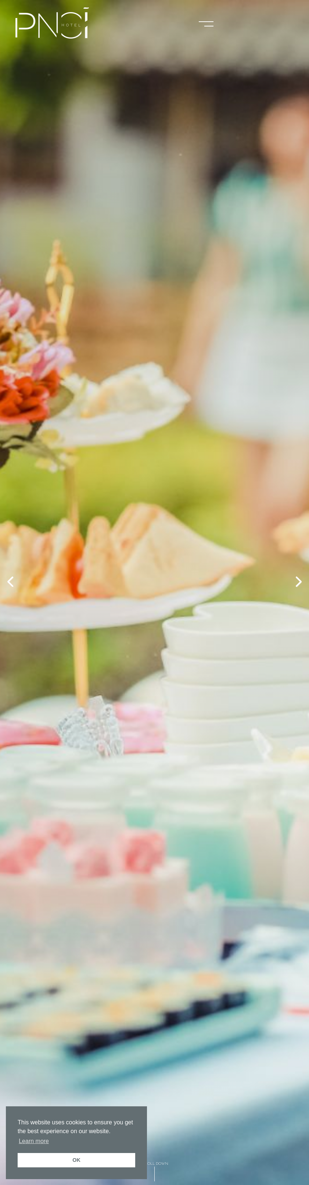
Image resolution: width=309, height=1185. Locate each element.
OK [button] (76, 1160)
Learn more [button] (34, 1141)
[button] (206, 23)
